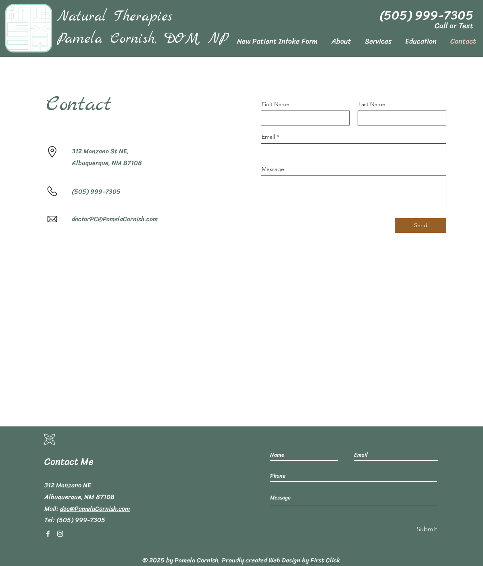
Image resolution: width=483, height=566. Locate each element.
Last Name (371, 104)
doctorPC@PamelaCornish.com (115, 219)
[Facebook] (48, 534)
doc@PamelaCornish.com (95, 508)
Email (268, 137)
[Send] (420, 225)
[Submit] (426, 529)
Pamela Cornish (196, 560)
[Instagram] (60, 534)
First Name (275, 104)
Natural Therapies (115, 17)
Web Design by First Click (304, 560)
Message (273, 169)
